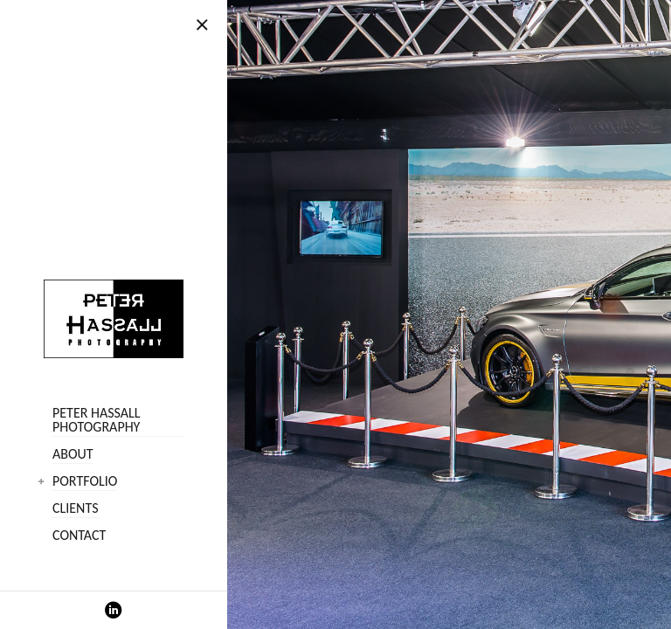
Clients (75, 508)
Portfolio (84, 481)
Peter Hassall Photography (96, 420)
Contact (79, 536)
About (72, 454)
